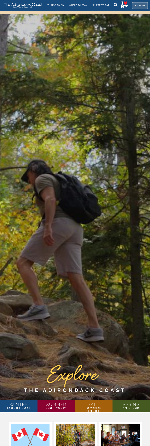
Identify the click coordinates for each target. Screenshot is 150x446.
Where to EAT (100, 5)
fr (140, 5)
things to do (55, 5)
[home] (22, 5)
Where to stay (78, 5)
